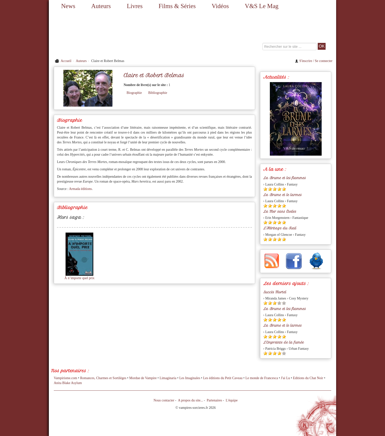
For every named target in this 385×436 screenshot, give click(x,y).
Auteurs (101, 6)
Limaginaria (168, 378)
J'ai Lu (285, 378)
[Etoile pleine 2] (270, 189)
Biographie (134, 93)
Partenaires (214, 400)
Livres (134, 6)
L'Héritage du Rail (279, 228)
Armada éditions (80, 189)
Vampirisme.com (65, 378)
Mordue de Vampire (143, 378)
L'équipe (231, 400)
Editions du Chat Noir (308, 378)
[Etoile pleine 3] (275, 189)
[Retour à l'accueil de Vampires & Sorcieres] (94, 34)
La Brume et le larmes (282, 195)
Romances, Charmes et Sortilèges (103, 378)
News (68, 6)
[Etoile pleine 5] (284, 189)
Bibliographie (157, 93)
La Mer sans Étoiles (279, 211)
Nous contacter (163, 400)
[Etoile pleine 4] (279, 189)
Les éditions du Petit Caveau (222, 378)
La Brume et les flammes (284, 178)
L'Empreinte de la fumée (283, 342)
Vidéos (220, 6)
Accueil (66, 61)
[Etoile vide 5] (284, 303)
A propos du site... (190, 400)
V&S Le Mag (261, 6)
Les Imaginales (189, 378)
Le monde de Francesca (261, 378)
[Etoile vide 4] (279, 303)
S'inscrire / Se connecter (313, 61)
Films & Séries (177, 6)
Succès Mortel (274, 292)
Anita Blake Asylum (68, 383)
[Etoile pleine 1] (265, 189)
